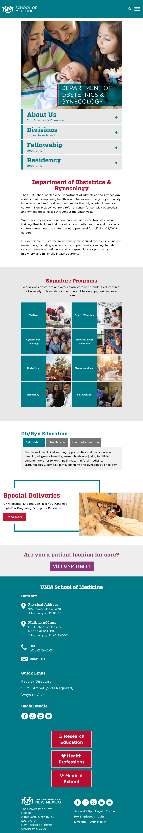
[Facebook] (24, 716)
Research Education (71, 739)
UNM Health (98, 821)
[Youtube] (48, 716)
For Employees (84, 816)
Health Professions (71, 758)
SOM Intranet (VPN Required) (47, 688)
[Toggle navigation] (137, 9)
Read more (15, 517)
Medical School (71, 778)
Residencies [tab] (57, 442)
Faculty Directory (36, 681)
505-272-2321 (41, 650)
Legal (99, 811)
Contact (111, 811)
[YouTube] (109, 802)
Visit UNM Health (71, 566)
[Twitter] (93, 802)
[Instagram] (32, 716)
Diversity (80, 821)
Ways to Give (33, 695)
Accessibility (83, 811)
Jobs (101, 816)
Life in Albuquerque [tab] (85, 442)
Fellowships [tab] (34, 442)
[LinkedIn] (40, 716)
